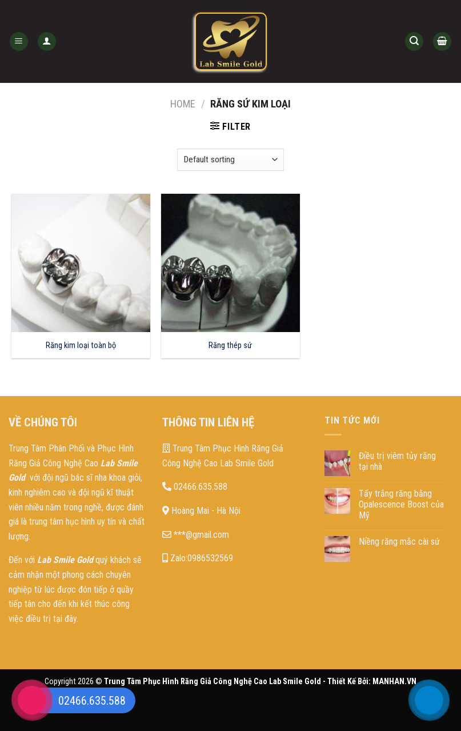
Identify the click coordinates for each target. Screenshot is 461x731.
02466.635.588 (194, 486)
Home (182, 104)
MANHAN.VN (394, 681)
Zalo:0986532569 (197, 558)
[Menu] (19, 41)
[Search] (414, 41)
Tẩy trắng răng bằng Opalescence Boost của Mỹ (401, 504)
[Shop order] (230, 160)
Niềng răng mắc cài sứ (399, 541)
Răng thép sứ (230, 345)
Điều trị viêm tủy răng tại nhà (397, 461)
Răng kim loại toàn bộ (81, 345)
